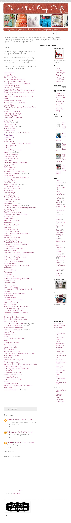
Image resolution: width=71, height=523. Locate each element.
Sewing (58, 230)
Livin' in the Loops (60, 201)
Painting (58, 215)
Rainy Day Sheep (10, 285)
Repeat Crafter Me (61, 98)
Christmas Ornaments (12, 326)
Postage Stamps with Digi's (13, 366)
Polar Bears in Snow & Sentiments (16, 163)
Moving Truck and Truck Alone (14, 103)
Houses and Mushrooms (12, 199)
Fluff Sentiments (10, 251)
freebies (58, 263)
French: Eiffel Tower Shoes (13, 242)
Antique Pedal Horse (11, 377)
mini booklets (60, 265)
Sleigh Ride (59, 232)
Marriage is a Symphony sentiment (16, 244)
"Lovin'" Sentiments (10, 182)
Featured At (43, 33)
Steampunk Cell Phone (12, 238)
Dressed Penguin (10, 195)
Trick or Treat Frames (11, 197)
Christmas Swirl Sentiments (14, 317)
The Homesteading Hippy (60, 378)
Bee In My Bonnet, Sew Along (60, 109)
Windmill (7, 152)
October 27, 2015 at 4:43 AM (23, 420)
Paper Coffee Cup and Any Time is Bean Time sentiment (20, 108)
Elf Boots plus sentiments (13, 188)
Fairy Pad (7, 133)
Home (5, 33)
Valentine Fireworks (11, 302)
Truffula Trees (9, 216)
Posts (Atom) (17, 494)
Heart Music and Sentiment (13, 300)
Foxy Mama (8, 139)
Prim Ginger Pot (9, 315)
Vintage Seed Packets (11, 343)
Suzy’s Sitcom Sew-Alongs (60, 94)
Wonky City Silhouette (12, 111)
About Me (11, 33)
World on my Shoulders (12, 173)
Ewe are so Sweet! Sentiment (14, 293)
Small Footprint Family (61, 363)
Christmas (59, 183)
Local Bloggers (51, 33)
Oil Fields (7, 148)
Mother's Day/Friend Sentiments (15, 257)
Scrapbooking (60, 222)
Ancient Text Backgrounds (13, 375)
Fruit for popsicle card (11, 355)
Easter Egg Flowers (11, 154)
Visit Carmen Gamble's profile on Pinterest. (59, 325)
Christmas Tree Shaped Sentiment (16, 313)
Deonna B (11, 420)
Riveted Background (11, 229)
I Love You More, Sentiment (13, 248)
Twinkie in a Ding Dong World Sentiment (18, 385)
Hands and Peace (10, 263)
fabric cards (60, 260)
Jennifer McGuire (58, 340)
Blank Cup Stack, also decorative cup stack (18, 92)
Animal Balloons (9, 180)
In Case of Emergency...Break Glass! (16, 178)
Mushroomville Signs (11, 362)
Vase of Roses (9, 332)
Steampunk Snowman (12, 88)
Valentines (59, 248)
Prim (57, 217)
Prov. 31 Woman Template (13, 150)
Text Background (10, 349)
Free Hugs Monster (10, 156)
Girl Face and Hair (10, 201)
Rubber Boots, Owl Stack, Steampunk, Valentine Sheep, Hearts (17, 84)
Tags (57, 239)
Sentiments (8, 223)
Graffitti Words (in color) (12, 212)
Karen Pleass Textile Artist (60, 344)
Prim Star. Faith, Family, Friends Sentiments (19, 253)
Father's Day (8, 126)
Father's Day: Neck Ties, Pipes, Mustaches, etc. (20, 90)
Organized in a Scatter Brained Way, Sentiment (16, 266)
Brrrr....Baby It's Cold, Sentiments (15, 319)
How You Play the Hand (12, 231)
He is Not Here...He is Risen (13, 379)
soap (57, 273)
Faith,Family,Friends (10, 124)
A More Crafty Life (60, 334)
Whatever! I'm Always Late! (14, 171)
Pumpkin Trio (8, 94)
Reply (9, 427)
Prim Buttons (9, 276)
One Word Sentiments (12, 206)
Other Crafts (60, 211)
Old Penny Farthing (10, 77)
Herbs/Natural (60, 194)
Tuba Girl (7, 381)
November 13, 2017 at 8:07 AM (24, 442)
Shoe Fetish (8, 388)
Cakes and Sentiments (12, 330)
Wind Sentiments (10, 347)
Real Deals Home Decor (60, 401)
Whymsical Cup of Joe (12, 351)
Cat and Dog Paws (10, 116)
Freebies (35, 33)
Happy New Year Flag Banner (14, 308)
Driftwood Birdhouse (11, 383)
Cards (58, 181)
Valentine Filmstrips (11, 287)
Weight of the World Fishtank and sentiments (20, 364)
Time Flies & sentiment (12, 221)
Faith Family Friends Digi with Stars (16, 255)
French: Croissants (10, 240)
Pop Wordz (8, 272)
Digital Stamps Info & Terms (23, 33)
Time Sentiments (10, 345)
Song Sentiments (10, 246)
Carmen (10, 442)
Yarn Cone (7, 227)
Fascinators (8, 203)
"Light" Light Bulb (10, 146)
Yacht (6, 340)
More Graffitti (9, 218)
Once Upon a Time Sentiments (14, 261)
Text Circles (8, 358)
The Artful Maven (59, 373)
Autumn (7, 336)
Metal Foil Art (60, 207)
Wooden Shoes (9, 105)
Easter (58, 192)
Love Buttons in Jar (11, 158)
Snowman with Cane (11, 186)
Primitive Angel (9, 193)
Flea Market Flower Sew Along (60, 103)
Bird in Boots (8, 191)
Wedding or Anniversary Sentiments (17, 278)
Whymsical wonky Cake (12, 373)
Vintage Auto (8, 75)
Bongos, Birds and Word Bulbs (14, 79)
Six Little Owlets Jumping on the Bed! (17, 143)
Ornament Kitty (9, 165)
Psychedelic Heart (10, 298)
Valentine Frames (10, 304)
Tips (57, 245)
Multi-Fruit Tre (9, 131)
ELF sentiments (9, 167)
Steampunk (59, 235)
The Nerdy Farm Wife (61, 383)
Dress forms (8, 120)
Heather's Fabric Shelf (61, 391)
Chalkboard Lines (10, 270)
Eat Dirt (7, 122)
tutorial (58, 276)
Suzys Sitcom (60, 370)
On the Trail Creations (60, 353)
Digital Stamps (61, 188)
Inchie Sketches (9, 176)
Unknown (11, 432)
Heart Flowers (9, 296)
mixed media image (60, 270)
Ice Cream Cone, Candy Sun (13, 360)
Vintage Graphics (59, 251)
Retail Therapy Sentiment (13, 118)
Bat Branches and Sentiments (14, 338)
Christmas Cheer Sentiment (14, 310)
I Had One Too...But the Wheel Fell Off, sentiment (17, 234)
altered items (60, 256)
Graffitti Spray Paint (11, 210)
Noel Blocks (8, 161)
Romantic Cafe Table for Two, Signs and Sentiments (18, 290)
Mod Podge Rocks (59, 349)
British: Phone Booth (11, 259)
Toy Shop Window (10, 321)
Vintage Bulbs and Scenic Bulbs (15, 81)
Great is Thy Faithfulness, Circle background (19, 353)
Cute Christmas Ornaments (14, 323)
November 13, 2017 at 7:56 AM (23, 432)
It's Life (58, 198)
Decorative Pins (9, 283)
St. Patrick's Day (9, 281)
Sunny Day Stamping (59, 367)
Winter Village (9, 184)
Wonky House (9, 141)
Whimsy (59, 254)
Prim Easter (8, 274)
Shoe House (8, 370)
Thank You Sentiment (11, 225)
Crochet (58, 185)
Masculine (59, 204)
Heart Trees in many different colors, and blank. (18, 97)
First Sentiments (10, 390)
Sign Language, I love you (13, 113)
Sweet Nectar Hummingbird (13, 328)
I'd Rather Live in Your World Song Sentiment (20, 208)
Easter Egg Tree (9, 73)
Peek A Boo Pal (9, 128)
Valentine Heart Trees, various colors (16, 306)
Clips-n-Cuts (60, 337)
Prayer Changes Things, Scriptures (16, 214)
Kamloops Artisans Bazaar (59, 396)
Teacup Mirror (60, 241)
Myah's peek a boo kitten (13, 101)
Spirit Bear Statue (10, 334)
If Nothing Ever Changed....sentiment (16, 368)
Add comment (9, 452)
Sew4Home (59, 360)
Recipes (58, 220)
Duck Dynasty (9, 169)
